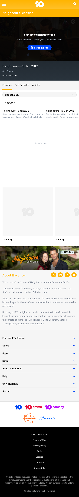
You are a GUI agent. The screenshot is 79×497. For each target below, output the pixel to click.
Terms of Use (39, 440)
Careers (39, 456)
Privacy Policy (39, 445)
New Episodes (22, 85)
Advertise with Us (39, 434)
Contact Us (39, 468)
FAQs (39, 451)
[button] (4, 4)
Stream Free (39, 47)
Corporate (39, 462)
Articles (36, 85)
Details (12, 75)
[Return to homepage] (39, 4)
